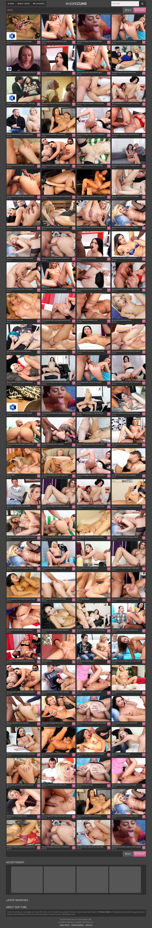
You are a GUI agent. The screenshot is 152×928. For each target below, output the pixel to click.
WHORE (76, 3)
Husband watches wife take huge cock (55, 475)
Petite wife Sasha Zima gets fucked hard (20, 444)
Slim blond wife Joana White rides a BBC (90, 847)
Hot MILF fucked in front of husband (124, 475)
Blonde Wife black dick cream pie (53, 444)
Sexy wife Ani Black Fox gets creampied (125, 599)
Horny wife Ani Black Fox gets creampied (55, 506)
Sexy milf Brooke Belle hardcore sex (54, 134)
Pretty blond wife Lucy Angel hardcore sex (56, 320)
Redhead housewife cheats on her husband (126, 847)
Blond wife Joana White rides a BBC (18, 506)
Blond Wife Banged (83, 599)
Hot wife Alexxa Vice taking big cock (19, 351)
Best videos (24, 4)
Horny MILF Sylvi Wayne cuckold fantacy (125, 134)
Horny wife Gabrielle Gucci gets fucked (20, 630)
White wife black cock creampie (87, 568)
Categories (38, 4)
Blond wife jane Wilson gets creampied (20, 382)
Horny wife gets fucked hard (51, 72)
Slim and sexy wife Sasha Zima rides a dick (56, 537)
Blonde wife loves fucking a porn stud (54, 351)
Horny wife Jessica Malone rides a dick (90, 165)
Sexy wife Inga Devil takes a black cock (125, 630)
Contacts (88, 925)
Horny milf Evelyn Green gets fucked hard (55, 258)
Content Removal (77, 925)
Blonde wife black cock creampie (18, 723)
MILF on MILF (11, 475)
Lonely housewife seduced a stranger (19, 413)
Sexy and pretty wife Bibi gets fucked (89, 289)
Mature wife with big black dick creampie (55, 692)
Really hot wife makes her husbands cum (125, 165)
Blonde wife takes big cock (86, 661)
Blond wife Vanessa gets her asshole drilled (91, 723)
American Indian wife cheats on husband (90, 754)
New (128, 10)
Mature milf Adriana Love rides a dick (54, 785)
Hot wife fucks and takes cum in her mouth (126, 661)
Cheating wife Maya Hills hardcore (53, 723)
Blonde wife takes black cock (121, 320)
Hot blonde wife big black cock (17, 816)
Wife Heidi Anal (47, 661)
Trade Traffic (65, 925)
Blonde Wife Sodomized (85, 785)
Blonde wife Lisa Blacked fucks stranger (125, 196)
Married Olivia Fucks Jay (15, 320)
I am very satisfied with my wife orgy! (19, 41)
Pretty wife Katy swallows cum (87, 320)
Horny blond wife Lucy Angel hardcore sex (21, 661)
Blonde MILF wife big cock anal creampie (90, 537)
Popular (139, 10)
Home (11, 4)
